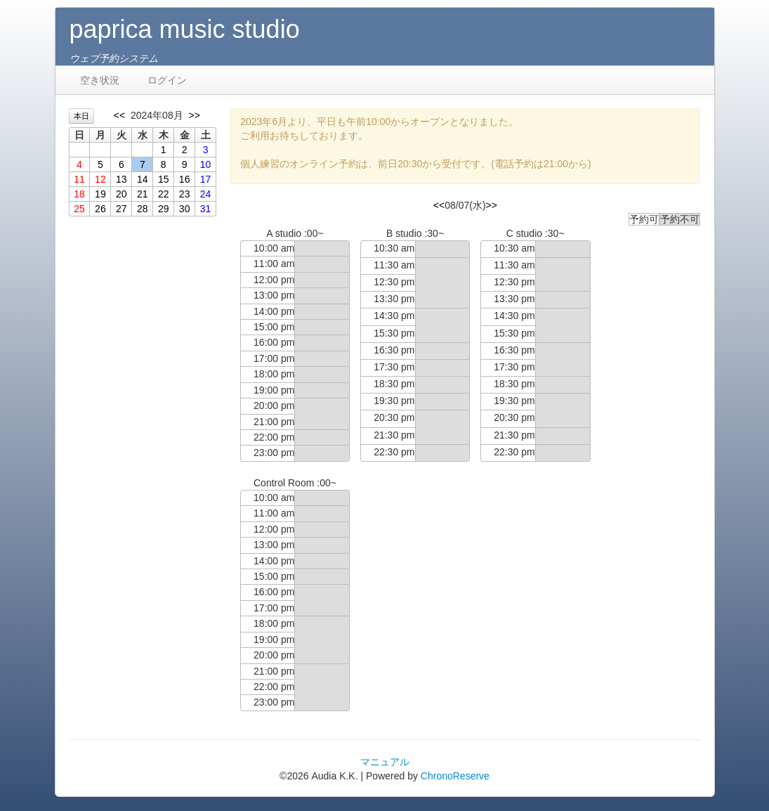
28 (142, 208)
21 (142, 194)
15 (163, 179)
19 (100, 194)
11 (79, 179)
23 (184, 194)
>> (193, 115)
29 (163, 208)
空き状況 (99, 80)
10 (205, 164)
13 (121, 179)
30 (184, 208)
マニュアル (384, 761)
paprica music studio (185, 29)
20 (121, 194)
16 (184, 179)
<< (119, 115)
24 (205, 194)
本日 (81, 116)
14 (142, 179)
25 (79, 208)
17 (205, 179)
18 (79, 194)
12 (100, 179)
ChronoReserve (455, 775)
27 (121, 208)
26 (100, 208)
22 (163, 194)
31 (205, 208)
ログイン (167, 80)
